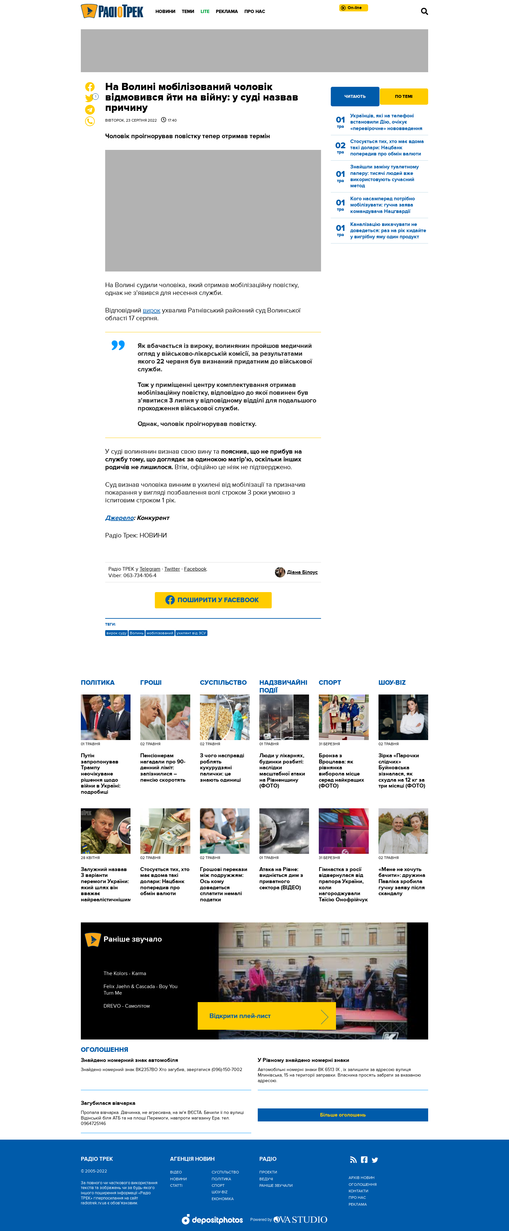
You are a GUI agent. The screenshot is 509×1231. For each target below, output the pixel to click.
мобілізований (160, 633)
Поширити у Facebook (218, 600)
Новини (165, 11)
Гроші (151, 683)
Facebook (195, 569)
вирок (151, 310)
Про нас (254, 11)
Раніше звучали (275, 1185)
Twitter (172, 569)
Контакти (358, 1191)
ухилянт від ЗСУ (191, 633)
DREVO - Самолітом (127, 1006)
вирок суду (116, 633)
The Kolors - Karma (125, 973)
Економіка (223, 1199)
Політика (98, 683)
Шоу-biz (392, 683)
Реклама (227, 11)
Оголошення (104, 1050)
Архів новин (362, 1177)
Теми (188, 11)
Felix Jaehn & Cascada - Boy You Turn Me (141, 989)
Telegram (150, 569)
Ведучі (266, 1179)
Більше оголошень (343, 1115)
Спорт (330, 683)
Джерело (119, 518)
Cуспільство (223, 683)
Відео (176, 1172)
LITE (205, 11)
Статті (176, 1185)
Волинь (136, 633)
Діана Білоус (302, 572)
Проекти (268, 1172)
